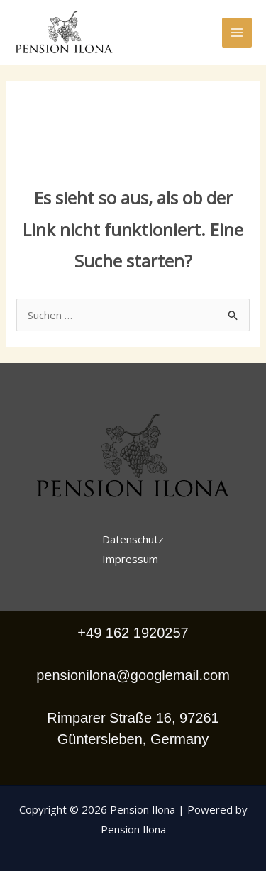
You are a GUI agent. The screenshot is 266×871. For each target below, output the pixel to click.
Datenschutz (133, 539)
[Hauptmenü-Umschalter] (237, 33)
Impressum (130, 559)
